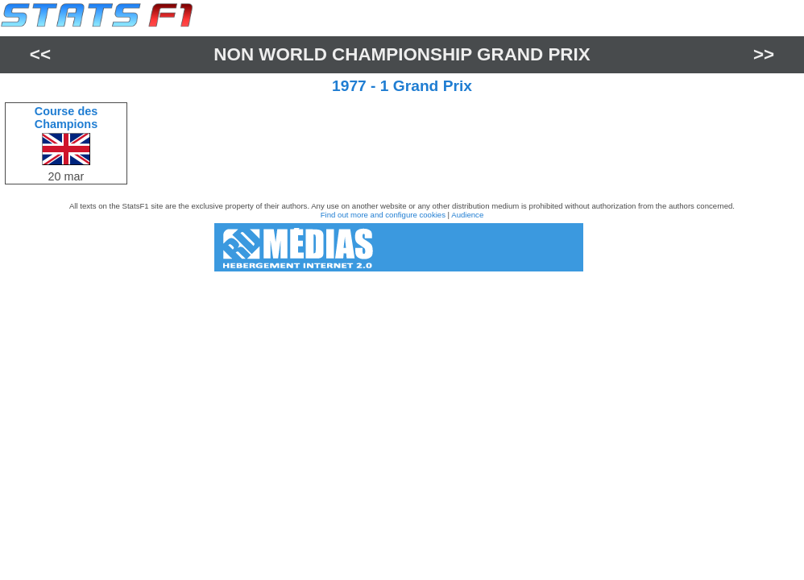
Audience (467, 214)
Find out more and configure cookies (383, 214)
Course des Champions (66, 117)
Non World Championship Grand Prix (401, 54)
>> (763, 54)
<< (40, 54)
